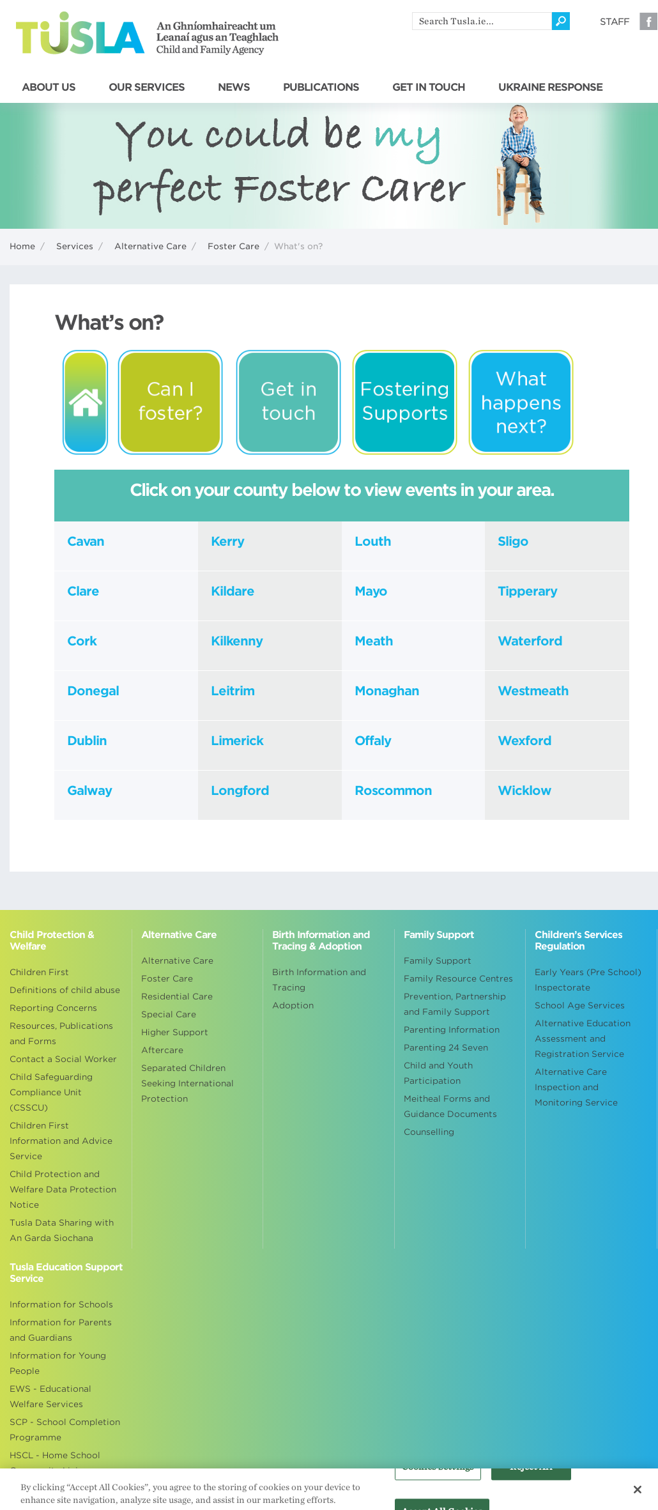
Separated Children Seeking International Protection (187, 1083)
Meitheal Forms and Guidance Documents (450, 1106)
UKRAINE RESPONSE (550, 87)
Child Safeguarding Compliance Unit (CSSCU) (51, 1092)
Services (74, 246)
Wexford (524, 740)
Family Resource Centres (458, 978)
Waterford (530, 641)
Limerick (237, 740)
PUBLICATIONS (321, 87)
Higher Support (174, 1032)
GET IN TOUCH (428, 87)
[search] (482, 21)
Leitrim (232, 690)
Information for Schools (61, 1304)
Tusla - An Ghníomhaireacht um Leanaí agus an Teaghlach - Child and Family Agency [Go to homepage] (147, 33)
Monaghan (387, 690)
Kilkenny (237, 641)
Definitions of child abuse (65, 990)
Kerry (227, 541)
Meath (374, 641)
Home (22, 246)
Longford (240, 790)
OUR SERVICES (147, 87)
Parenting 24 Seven (446, 1047)
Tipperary (527, 591)
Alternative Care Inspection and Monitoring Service (576, 1087)
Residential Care (177, 996)
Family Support (437, 961)
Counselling (429, 1132)
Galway (89, 790)
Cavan (85, 541)
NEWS (234, 87)
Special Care (168, 1014)
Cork (83, 641)
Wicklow (524, 790)
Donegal (93, 690)
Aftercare (162, 1050)
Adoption (293, 1005)
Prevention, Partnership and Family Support (455, 1004)
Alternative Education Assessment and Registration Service (583, 1039)
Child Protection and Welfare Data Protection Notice (63, 1189)
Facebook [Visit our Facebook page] (648, 21)
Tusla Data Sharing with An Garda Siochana (62, 1230)
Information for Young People (58, 1363)
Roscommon (393, 790)
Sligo (513, 541)
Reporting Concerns (53, 1008)
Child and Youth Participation (438, 1073)
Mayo (371, 591)
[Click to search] (561, 21)
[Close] (638, 1494)
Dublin (87, 740)
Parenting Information (452, 1030)
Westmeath (533, 690)
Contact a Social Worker (63, 1059)
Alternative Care (150, 246)
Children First (39, 972)
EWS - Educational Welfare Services (50, 1396)
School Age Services (580, 1005)
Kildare (232, 591)
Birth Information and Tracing (319, 979)
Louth (373, 541)
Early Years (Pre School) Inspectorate (588, 979)
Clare (83, 591)
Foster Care (233, 246)
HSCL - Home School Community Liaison (55, 1463)
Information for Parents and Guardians (61, 1330)
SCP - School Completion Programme (65, 1429)
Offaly (373, 740)
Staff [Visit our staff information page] (614, 22)
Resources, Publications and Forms (61, 1033)
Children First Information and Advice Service (61, 1141)
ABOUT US (48, 87)
